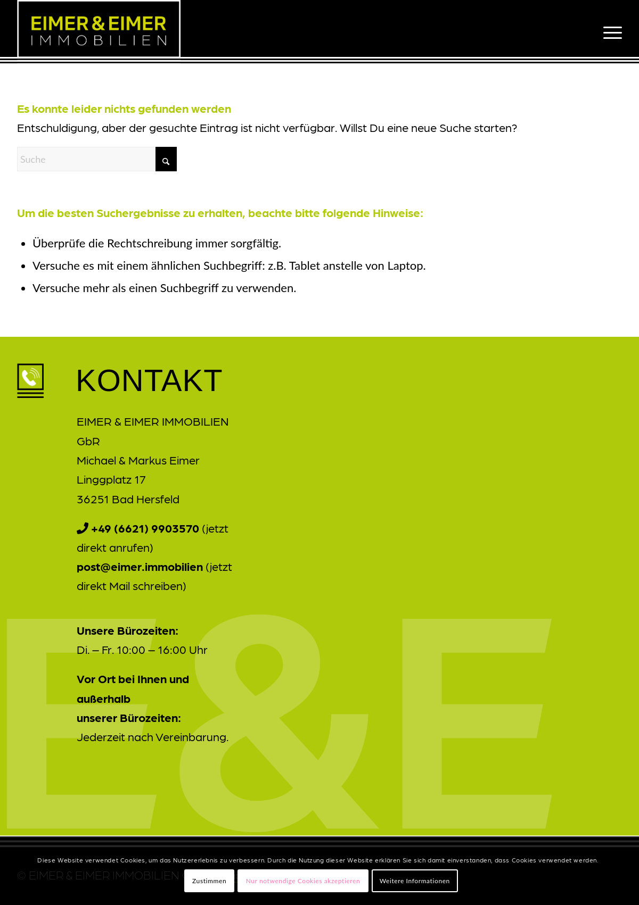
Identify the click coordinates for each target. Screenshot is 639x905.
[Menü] (609, 31)
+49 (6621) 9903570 (145, 527)
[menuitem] (609, 31)
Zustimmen (209, 881)
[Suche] (97, 159)
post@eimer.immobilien (140, 566)
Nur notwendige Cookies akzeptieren (303, 881)
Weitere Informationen (415, 881)
